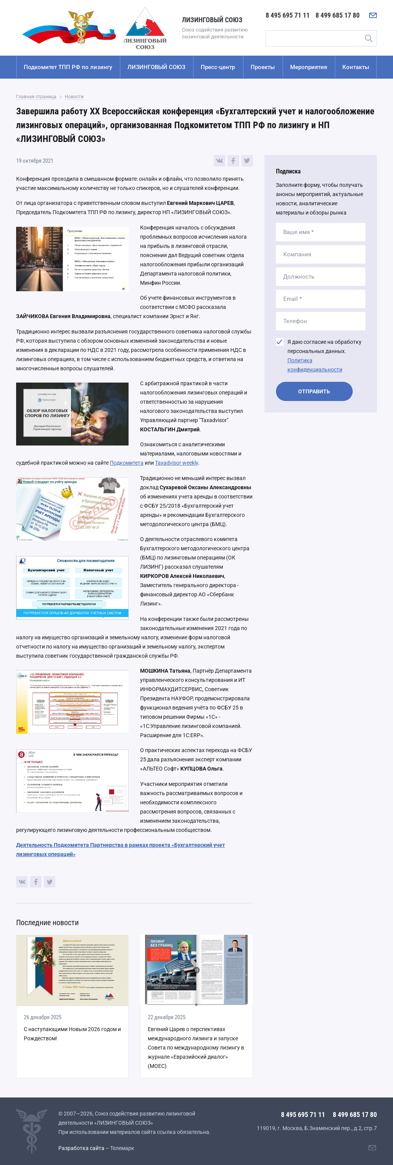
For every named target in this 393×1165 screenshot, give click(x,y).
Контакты (355, 67)
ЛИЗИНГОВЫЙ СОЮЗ (156, 67)
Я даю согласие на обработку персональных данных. (324, 356)
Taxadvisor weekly (176, 463)
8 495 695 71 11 (288, 15)
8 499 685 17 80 (337, 15)
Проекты (263, 67)
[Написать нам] (373, 15)
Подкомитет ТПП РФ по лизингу (68, 67)
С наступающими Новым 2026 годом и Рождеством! (72, 1033)
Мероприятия (308, 67)
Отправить (314, 391)
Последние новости (47, 922)
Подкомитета (127, 463)
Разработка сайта (81, 1148)
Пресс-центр (218, 67)
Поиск (368, 38)
